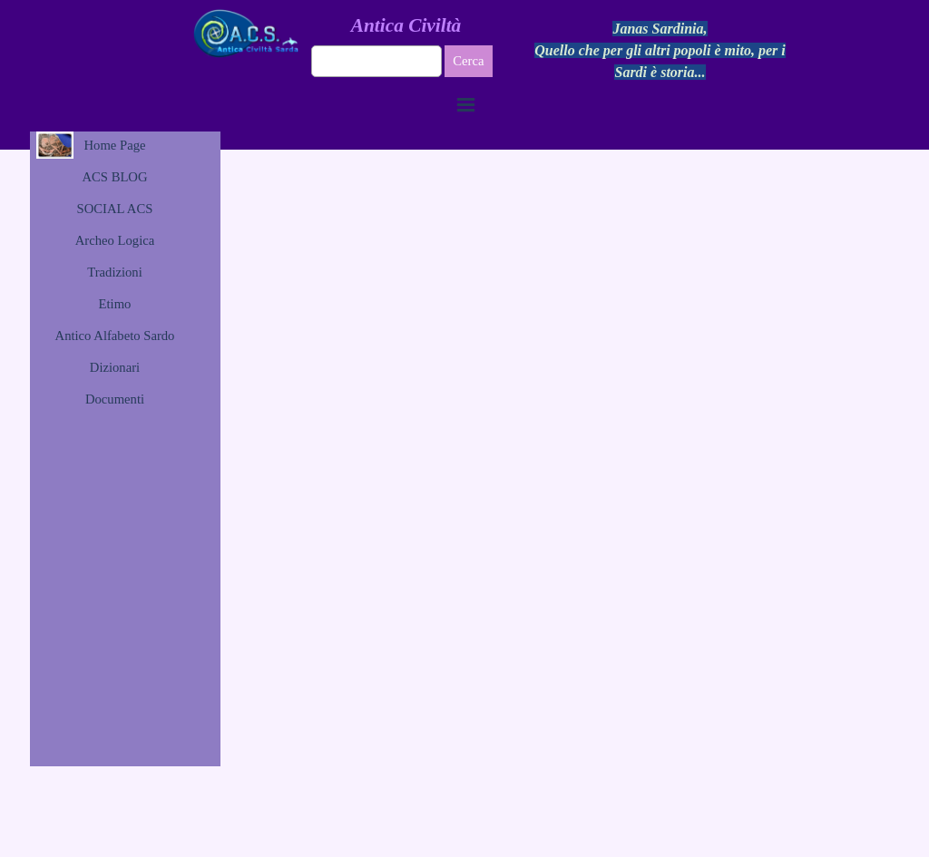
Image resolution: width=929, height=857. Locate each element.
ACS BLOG (114, 177)
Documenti (114, 399)
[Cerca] (377, 61)
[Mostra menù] (466, 104)
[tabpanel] (660, 50)
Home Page (115, 145)
